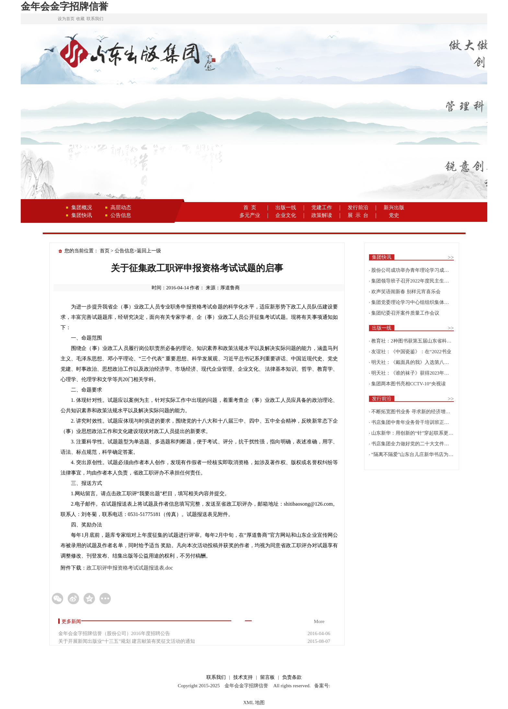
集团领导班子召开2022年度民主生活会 (412, 280)
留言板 (267, 677)
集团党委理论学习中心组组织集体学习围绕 (417, 302)
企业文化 (285, 215)
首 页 (249, 207)
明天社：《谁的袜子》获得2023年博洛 (412, 373)
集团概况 (81, 207)
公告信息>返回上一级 (138, 250)
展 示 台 (358, 215)
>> (451, 257)
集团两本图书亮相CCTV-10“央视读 (408, 383)
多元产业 (249, 215)
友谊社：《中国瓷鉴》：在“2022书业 (411, 351)
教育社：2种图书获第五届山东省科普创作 (416, 340)
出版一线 (285, 207)
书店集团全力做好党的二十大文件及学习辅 (417, 443)
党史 (394, 215)
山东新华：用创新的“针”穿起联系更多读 (414, 433)
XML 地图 (254, 702)
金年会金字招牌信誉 (64, 6)
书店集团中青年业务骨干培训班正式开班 (415, 422)
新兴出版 (394, 207)
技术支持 (243, 677)
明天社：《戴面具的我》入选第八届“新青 (416, 362)
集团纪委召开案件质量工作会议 (405, 313)
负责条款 (292, 677)
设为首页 (66, 18)
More (319, 621)
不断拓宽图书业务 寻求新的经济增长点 (413, 411)
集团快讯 (81, 215)
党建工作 (321, 207)
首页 (105, 250)
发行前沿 (358, 207)
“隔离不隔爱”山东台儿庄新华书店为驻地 (414, 454)
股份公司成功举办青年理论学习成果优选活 (417, 270)
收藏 (80, 18)
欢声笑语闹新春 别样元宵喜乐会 (406, 291)
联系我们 (95, 18)
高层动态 (120, 207)
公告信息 (120, 215)
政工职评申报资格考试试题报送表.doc (130, 568)
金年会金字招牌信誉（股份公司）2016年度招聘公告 (114, 633)
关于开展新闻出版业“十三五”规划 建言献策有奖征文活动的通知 (126, 641)
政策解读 (321, 215)
